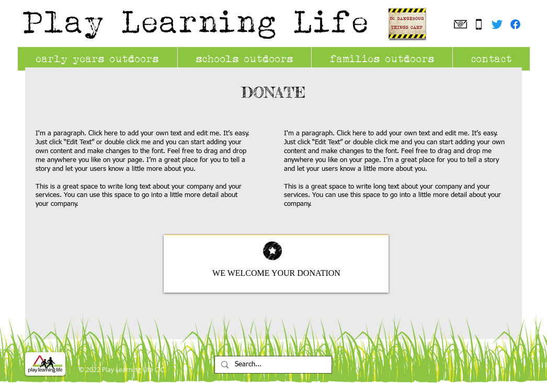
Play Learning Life (196, 21)
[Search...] (272, 365)
